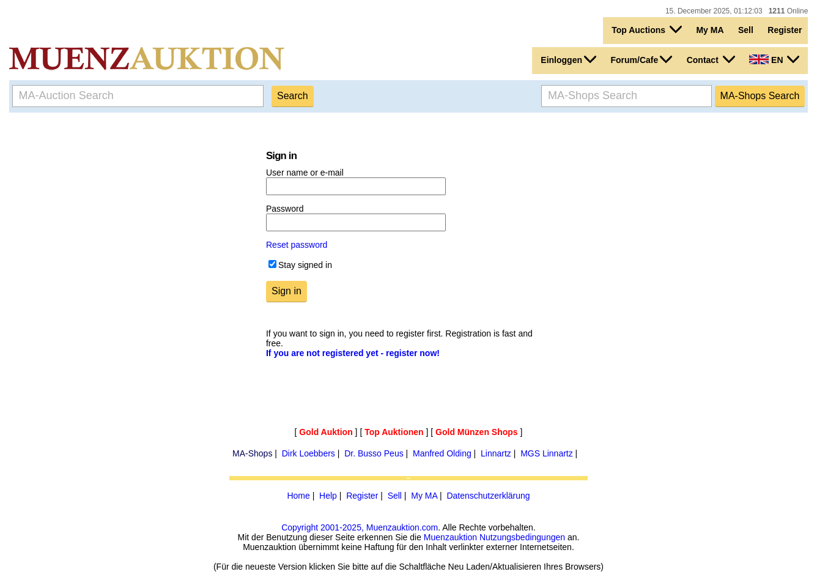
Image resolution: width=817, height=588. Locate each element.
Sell (745, 30)
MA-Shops (252, 453)
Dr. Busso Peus (374, 453)
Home (298, 496)
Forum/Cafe (641, 59)
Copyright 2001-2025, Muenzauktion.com (359, 527)
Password (284, 209)
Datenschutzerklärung (488, 496)
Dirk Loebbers (308, 453)
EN (774, 59)
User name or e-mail (305, 172)
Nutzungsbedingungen (522, 537)
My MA (709, 30)
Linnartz (496, 453)
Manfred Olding (442, 453)
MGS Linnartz (546, 453)
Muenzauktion (450, 537)
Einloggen (568, 59)
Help (328, 496)
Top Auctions (647, 29)
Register (784, 30)
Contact (711, 59)
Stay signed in (305, 265)
